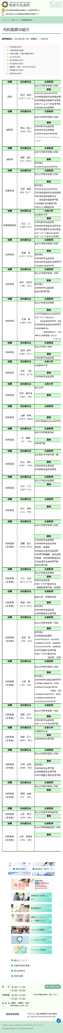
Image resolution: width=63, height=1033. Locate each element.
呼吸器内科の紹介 (17, 70)
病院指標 (18, 976)
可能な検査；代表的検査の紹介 (22, 53)
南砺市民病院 (12, 1014)
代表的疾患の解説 (17, 50)
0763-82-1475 (52, 4)
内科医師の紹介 (16, 47)
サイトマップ (30, 1025)
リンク (40, 1025)
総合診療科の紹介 (17, 60)
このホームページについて (12, 1025)
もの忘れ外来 (15, 57)
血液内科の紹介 (16, 73)
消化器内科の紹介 (17, 63)
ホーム (5, 20)
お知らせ (14, 20)
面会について (21, 960)
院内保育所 (19, 970)
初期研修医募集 (22, 965)
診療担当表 (54, 986)
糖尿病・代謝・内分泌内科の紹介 (23, 67)
